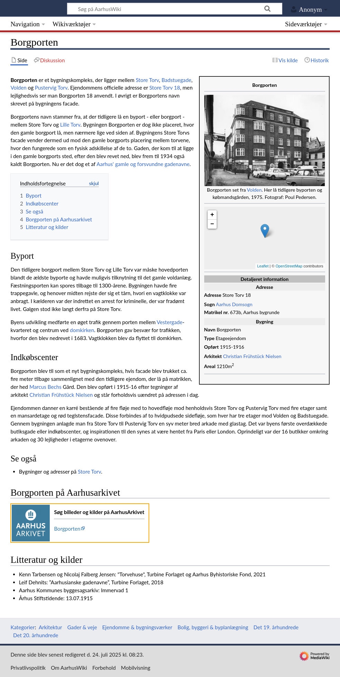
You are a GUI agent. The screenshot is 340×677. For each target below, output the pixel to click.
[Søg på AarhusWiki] (174, 8)
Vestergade (170, 322)
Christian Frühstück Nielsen (252, 356)
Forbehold (104, 668)
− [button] (212, 224)
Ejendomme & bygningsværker (137, 627)
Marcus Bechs (45, 387)
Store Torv (147, 80)
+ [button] (212, 215)
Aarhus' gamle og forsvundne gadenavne (142, 164)
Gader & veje (82, 627)
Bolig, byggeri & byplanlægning (213, 627)
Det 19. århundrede (276, 627)
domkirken (82, 330)
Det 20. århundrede (35, 635)
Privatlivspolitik (28, 668)
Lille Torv (70, 124)
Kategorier (22, 627)
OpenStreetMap (288, 266)
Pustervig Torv (51, 87)
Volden (254, 190)
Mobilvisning (135, 668)
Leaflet (262, 266)
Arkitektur (50, 627)
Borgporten (67, 528)
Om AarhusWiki (69, 668)
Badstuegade (176, 80)
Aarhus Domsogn (234, 304)
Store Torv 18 (164, 87)
